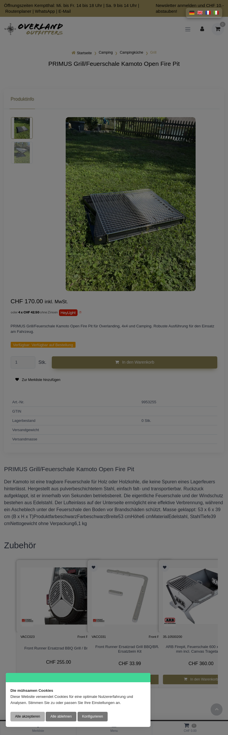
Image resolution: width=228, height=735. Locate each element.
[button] (191, 12)
